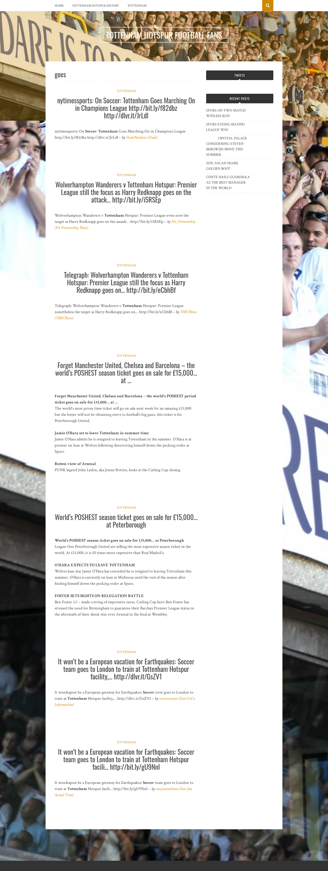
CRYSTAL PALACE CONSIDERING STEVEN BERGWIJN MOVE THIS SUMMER (226, 146)
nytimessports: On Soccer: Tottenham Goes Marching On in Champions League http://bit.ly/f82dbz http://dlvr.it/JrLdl (126, 107)
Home (59, 6)
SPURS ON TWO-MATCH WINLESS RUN (226, 113)
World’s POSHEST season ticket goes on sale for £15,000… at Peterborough (126, 521)
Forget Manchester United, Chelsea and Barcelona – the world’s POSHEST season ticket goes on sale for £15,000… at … (126, 372)
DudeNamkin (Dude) (141, 137)
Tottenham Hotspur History (95, 6)
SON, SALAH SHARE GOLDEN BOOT (222, 166)
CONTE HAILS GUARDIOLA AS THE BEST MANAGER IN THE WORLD (228, 182)
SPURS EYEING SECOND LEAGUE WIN (225, 127)
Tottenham (136, 6)
